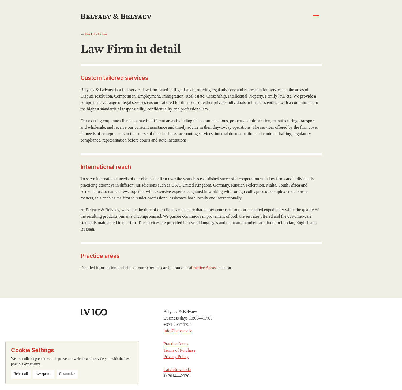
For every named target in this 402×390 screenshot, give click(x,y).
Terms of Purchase (179, 350)
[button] (316, 17)
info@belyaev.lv (177, 331)
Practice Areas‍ (175, 343)
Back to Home (96, 34)
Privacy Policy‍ (176, 356)
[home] (117, 9)
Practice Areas (203, 267)
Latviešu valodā (177, 369)
